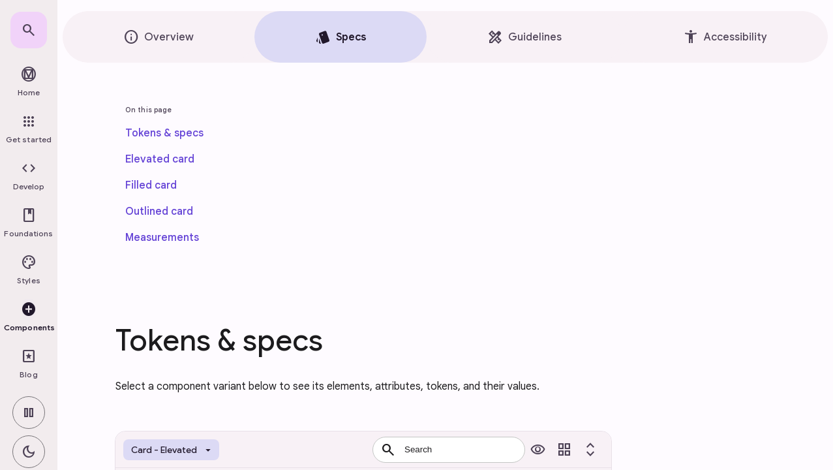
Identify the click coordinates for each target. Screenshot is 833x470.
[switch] (28, 412)
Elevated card (159, 159)
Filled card (151, 185)
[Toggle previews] (538, 450)
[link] (28, 30)
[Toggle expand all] (590, 450)
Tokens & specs (164, 133)
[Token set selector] (171, 449)
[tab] (158, 37)
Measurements (162, 237)
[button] (29, 176)
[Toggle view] (564, 450)
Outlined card (159, 211)
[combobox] (448, 450)
